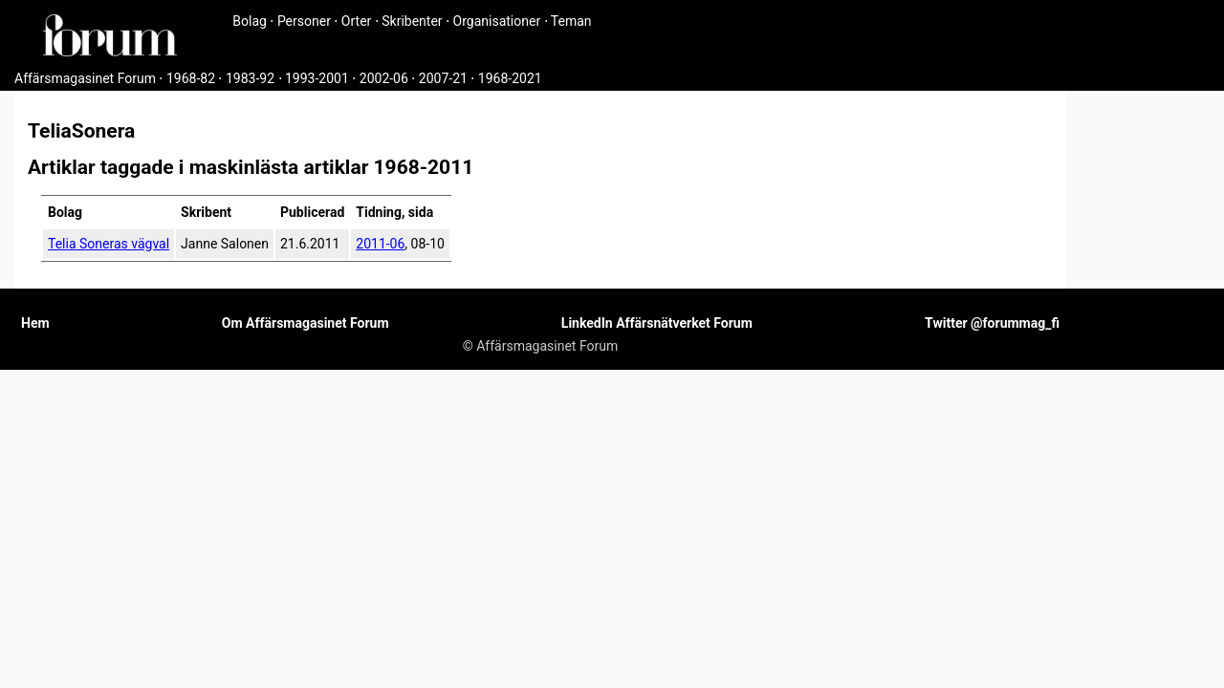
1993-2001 (317, 78)
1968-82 (190, 78)
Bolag (249, 21)
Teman (571, 21)
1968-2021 (510, 78)
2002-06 (384, 78)
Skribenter (412, 21)
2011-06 (380, 243)
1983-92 (250, 78)
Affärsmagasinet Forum (85, 78)
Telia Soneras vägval (108, 243)
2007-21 (443, 78)
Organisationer (497, 21)
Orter (356, 21)
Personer (304, 21)
